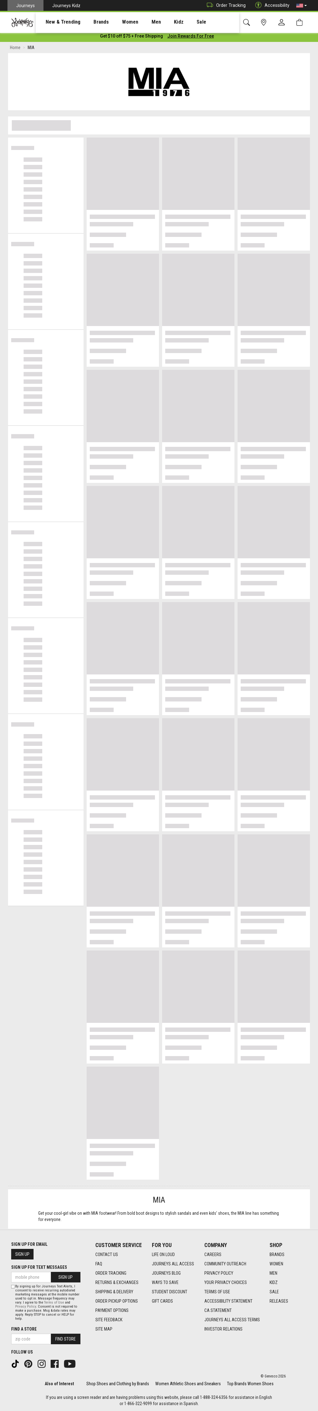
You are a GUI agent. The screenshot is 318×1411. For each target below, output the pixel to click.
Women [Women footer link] (276, 1264)
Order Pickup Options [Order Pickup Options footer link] (116, 1301)
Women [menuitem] (117, 22)
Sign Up (22, 1254)
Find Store (65, 1338)
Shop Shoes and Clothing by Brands (117, 1383)
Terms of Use (54, 1302)
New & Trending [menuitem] (57, 22)
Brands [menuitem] (91, 22)
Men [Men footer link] (273, 1273)
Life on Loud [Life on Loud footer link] (163, 1254)
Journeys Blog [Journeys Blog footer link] (166, 1273)
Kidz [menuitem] (160, 22)
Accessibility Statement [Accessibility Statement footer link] (228, 1301)
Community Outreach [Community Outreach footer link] (225, 1264)
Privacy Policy (25, 1306)
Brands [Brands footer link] (277, 1254)
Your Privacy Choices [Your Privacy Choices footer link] (225, 1282)
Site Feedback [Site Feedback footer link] (108, 1320)
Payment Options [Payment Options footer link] (112, 1310)
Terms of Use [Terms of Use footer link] (217, 1292)
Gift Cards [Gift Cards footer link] (162, 1301)
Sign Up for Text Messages (39, 1267)
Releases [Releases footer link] (279, 1301)
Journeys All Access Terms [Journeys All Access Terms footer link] (232, 1320)
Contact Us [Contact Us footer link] (106, 1254)
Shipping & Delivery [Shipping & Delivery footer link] (114, 1292)
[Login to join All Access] (131, 37)
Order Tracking (225, 5)
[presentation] (57, 21)
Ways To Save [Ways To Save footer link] (165, 1282)
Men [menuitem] (139, 22)
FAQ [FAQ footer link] (98, 1264)
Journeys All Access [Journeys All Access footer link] (173, 1264)
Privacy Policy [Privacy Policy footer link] (218, 1273)
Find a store (24, 1329)
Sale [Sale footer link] (274, 1292)
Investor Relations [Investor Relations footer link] (223, 1329)
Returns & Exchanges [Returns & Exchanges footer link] (117, 1282)
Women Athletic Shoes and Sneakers (188, 1383)
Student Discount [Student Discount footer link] (169, 1292)
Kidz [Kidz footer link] (274, 1282)
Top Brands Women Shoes (250, 1383)
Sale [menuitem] (179, 22)
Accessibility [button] (270, 5)
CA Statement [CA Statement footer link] (218, 1310)
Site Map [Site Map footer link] (103, 1329)
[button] (301, 5)
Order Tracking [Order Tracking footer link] (110, 1273)
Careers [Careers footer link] (212, 1254)
